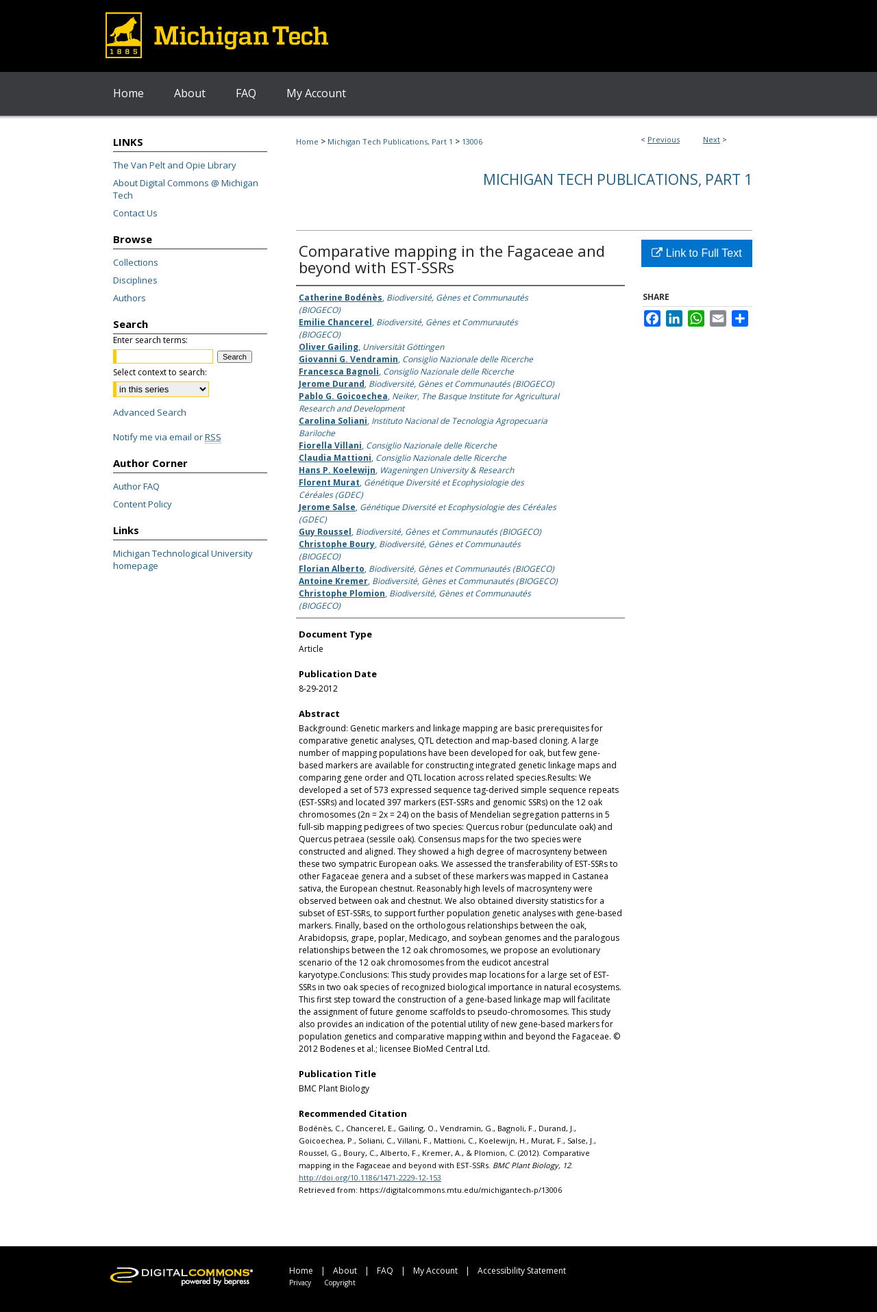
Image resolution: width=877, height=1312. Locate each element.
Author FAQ (136, 486)
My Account (435, 1270)
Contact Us (135, 213)
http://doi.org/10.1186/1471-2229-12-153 (370, 1177)
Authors (129, 298)
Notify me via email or (167, 437)
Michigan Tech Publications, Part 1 (390, 141)
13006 (472, 141)
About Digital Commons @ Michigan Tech (185, 189)
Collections (135, 262)
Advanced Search (149, 412)
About (345, 1270)
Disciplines (135, 280)
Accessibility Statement (522, 1270)
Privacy (300, 1282)
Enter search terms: (150, 340)
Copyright (340, 1282)
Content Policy (142, 504)
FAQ (385, 1270)
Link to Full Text (696, 253)
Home (307, 141)
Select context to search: (160, 372)
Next (711, 139)
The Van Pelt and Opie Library (174, 165)
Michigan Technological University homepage (183, 559)
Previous (663, 139)
